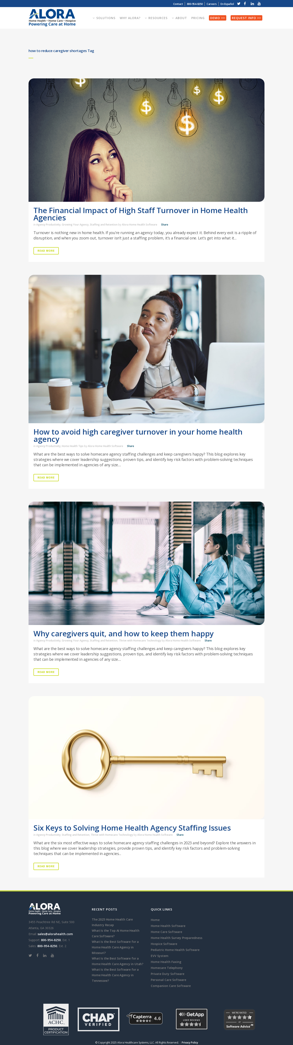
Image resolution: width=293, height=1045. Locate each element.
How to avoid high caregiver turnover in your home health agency (137, 435)
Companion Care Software (171, 986)
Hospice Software (164, 944)
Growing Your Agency (75, 224)
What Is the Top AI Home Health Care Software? (115, 933)
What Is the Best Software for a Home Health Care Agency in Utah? (117, 961)
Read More (46, 251)
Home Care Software (166, 932)
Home (155, 920)
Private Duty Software (167, 974)
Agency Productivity (48, 224)
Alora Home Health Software (139, 224)
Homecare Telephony (167, 968)
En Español (227, 4)
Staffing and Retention (104, 224)
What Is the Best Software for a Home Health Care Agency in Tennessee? (115, 975)
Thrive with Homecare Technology (140, 640)
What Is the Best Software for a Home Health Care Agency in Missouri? (115, 947)
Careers (212, 4)
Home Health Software (168, 926)
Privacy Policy (190, 1042)
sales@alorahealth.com (55, 934)
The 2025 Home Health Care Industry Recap (112, 922)
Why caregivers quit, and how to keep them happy (123, 633)
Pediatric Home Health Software (175, 950)
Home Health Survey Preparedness (176, 938)
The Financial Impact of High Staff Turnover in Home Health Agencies (140, 214)
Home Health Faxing (166, 962)
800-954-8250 (195, 4)
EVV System (159, 956)
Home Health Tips (72, 446)
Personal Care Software (168, 980)
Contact (178, 4)
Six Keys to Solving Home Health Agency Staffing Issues (132, 828)
